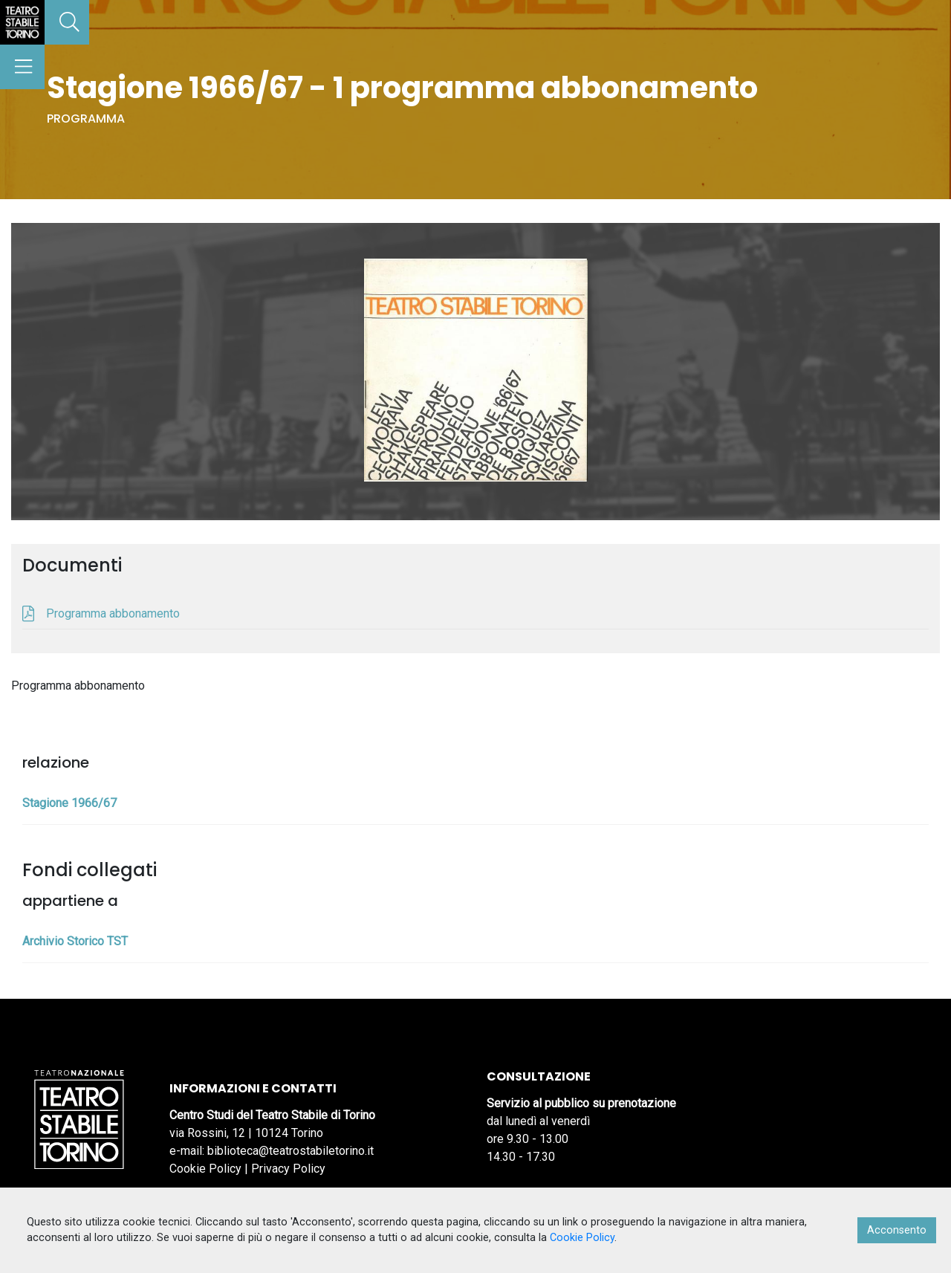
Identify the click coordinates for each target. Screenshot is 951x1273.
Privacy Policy (288, 1169)
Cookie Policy (205, 1169)
